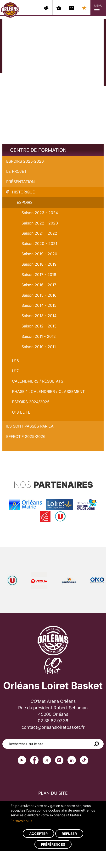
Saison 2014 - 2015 (39, 305)
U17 (15, 370)
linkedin (71, 760)
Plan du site (53, 793)
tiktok (84, 760)
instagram (59, 760)
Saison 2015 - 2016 (39, 295)
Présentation (20, 181)
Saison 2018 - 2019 (39, 264)
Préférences (53, 844)
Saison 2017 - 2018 (39, 274)
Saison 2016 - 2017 (39, 284)
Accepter (38, 834)
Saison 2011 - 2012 (39, 336)
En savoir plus (21, 821)
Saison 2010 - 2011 (39, 346)
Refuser (69, 834)
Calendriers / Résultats (37, 381)
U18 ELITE (21, 412)
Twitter (47, 760)
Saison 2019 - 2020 (39, 253)
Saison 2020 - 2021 (39, 243)
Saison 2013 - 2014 (39, 315)
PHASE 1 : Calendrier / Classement (48, 391)
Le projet (16, 171)
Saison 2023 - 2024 (40, 212)
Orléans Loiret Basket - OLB (10, 9)
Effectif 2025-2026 (25, 436)
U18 (15, 360)
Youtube (22, 760)
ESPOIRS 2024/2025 (31, 401)
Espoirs (25, 202)
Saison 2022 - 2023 (40, 223)
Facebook (34, 760)
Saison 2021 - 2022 (39, 233)
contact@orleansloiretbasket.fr (53, 727)
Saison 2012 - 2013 (39, 326)
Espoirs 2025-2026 (25, 161)
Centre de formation (38, 150)
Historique (23, 192)
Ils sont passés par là (30, 426)
